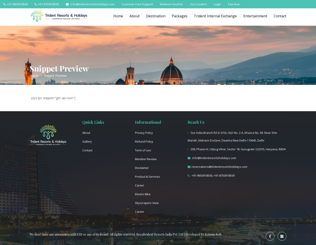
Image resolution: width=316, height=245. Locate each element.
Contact (280, 16)
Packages (179, 16)
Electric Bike (143, 194)
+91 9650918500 (16, 4)
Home (117, 16)
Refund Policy (144, 141)
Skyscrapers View (147, 203)
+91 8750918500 (47, 4)
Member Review (145, 159)
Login (217, 4)
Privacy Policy (144, 133)
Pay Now (234, 4)
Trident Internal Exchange (215, 16)
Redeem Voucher (171, 4)
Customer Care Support (137, 4)
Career (139, 185)
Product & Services (147, 177)
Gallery (87, 141)
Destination (155, 16)
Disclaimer (142, 168)
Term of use (143, 150)
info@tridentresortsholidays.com (90, 4)
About (134, 16)
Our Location (198, 4)
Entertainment (255, 16)
